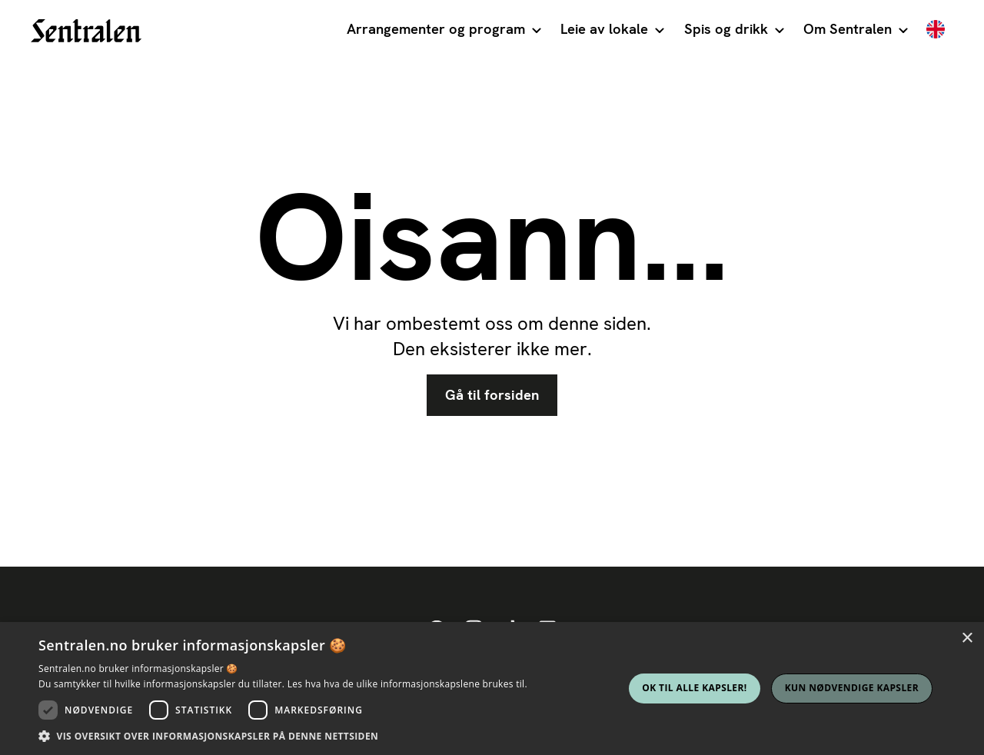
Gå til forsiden (492, 395)
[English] (935, 31)
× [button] (966, 638)
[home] (86, 30)
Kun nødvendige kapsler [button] (852, 687)
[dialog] (492, 688)
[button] (443, 31)
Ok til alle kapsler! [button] (694, 687)
